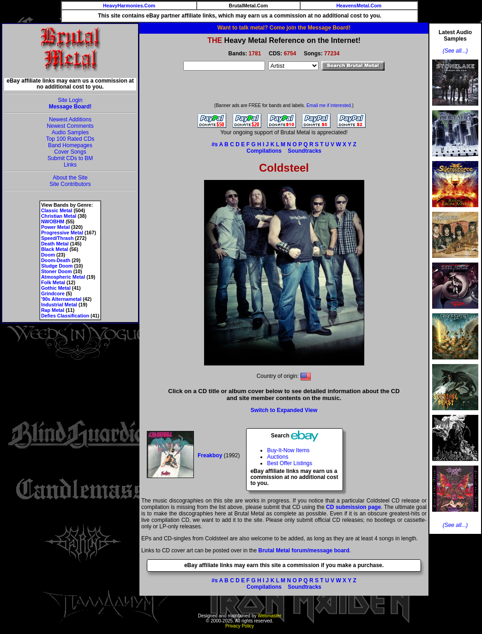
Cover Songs (70, 152)
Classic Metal (56, 210)
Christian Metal (58, 216)
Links (70, 164)
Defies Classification (65, 315)
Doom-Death (55, 260)
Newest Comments (70, 126)
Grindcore (53, 293)
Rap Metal (52, 310)
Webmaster (269, 615)
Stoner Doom (56, 271)
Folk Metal (53, 282)
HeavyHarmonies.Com (129, 5)
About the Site (70, 177)
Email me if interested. (329, 105)
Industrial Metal (59, 304)
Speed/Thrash (57, 238)
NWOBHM (52, 221)
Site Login (70, 100)
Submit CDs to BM (70, 158)
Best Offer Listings (289, 463)
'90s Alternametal (61, 299)
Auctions (277, 457)
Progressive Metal (62, 232)
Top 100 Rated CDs (70, 139)
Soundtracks (304, 151)
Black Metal (54, 249)
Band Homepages (70, 145)
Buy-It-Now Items (288, 450)
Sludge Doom (57, 266)
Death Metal (55, 243)
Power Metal (55, 227)
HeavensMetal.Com (358, 5)
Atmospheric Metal (63, 277)
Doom (48, 254)
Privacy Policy (239, 625)
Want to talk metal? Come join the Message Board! (283, 27)
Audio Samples (70, 132)
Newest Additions (70, 119)
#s (214, 144)
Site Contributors (69, 184)
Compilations (264, 151)
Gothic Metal (56, 288)
